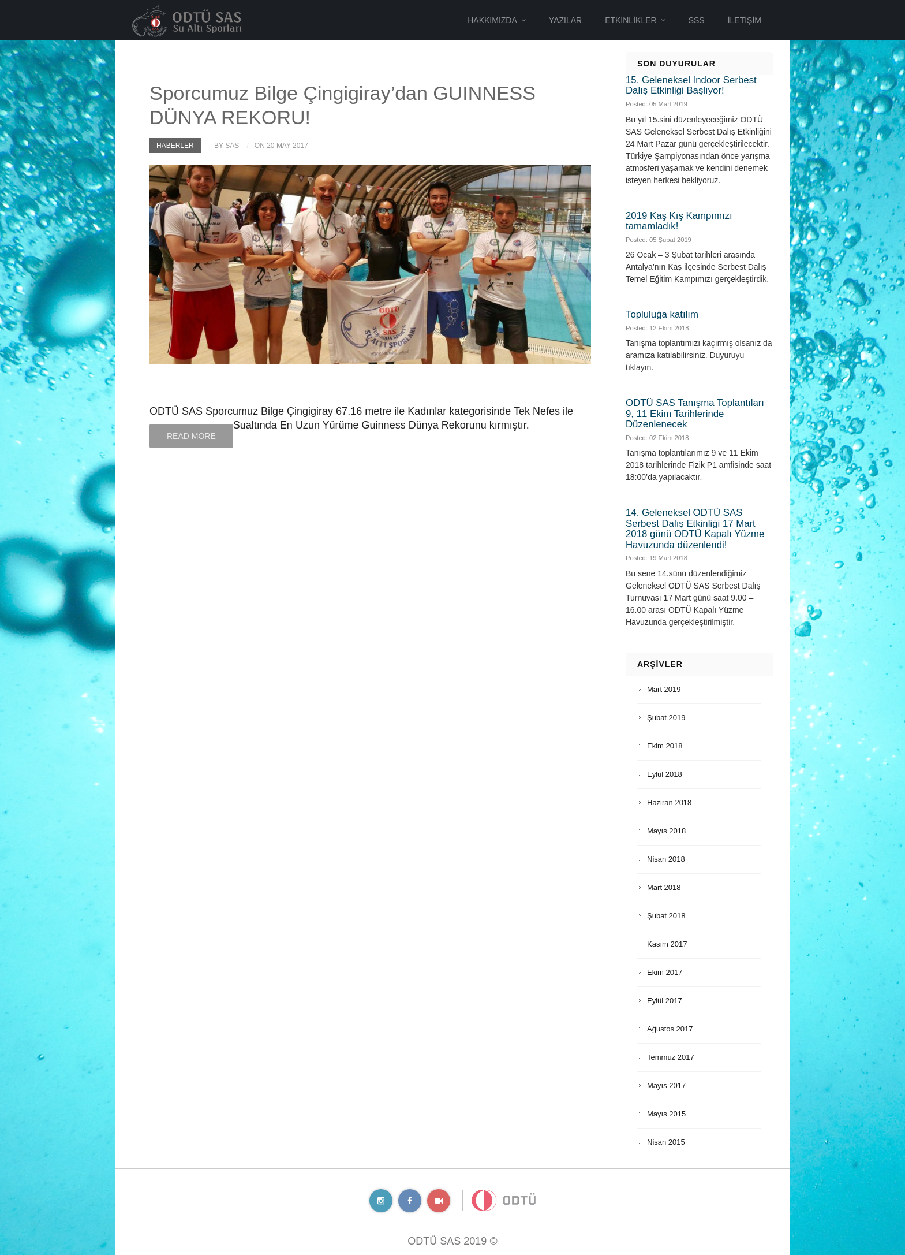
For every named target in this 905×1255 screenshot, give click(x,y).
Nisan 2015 (666, 1142)
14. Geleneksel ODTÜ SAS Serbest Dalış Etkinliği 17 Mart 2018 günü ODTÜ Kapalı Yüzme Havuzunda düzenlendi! (695, 528)
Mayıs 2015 (666, 1113)
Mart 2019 (664, 689)
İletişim (744, 20)
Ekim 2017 (664, 972)
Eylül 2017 (664, 1000)
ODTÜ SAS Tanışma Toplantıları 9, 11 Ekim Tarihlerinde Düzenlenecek (695, 413)
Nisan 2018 (666, 859)
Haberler (175, 145)
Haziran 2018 (669, 802)
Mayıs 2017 (666, 1085)
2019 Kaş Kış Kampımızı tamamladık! (679, 221)
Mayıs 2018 (666, 830)
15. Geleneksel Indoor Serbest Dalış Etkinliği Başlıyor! (691, 85)
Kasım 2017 (667, 944)
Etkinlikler (630, 20)
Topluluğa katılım (662, 314)
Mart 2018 (664, 887)
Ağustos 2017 (670, 1029)
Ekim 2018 (664, 746)
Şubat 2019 (666, 717)
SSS (697, 20)
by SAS (226, 145)
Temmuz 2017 (670, 1057)
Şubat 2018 (666, 915)
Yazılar (565, 20)
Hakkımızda (492, 20)
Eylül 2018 (664, 774)
